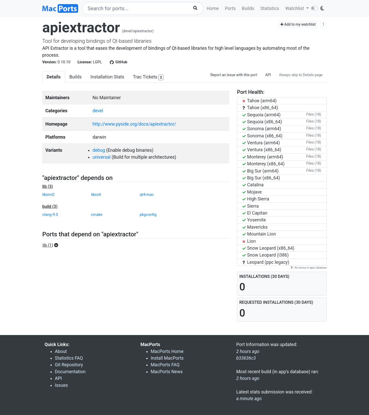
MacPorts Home (167, 351)
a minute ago (249, 398)
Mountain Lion (259, 234)
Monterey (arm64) (262, 156)
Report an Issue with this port (233, 75)
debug (99, 150)
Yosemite (254, 219)
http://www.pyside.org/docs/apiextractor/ (134, 124)
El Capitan (254, 213)
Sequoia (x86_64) (262, 121)
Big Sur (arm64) (260, 171)
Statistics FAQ (69, 358)
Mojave (252, 192)
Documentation (70, 371)
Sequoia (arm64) (261, 114)
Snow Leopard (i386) (265, 255)
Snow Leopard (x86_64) (268, 248)
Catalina (253, 184)
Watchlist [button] (295, 8)
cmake (96, 214)
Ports (230, 8)
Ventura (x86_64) (261, 149)
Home (213, 8)
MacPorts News (167, 371)
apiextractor (81, 27)
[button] (51, 245)
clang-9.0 (50, 214)
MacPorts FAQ (165, 364)
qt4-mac (147, 194)
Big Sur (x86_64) (261, 177)
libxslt (96, 194)
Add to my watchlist (298, 24)
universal (101, 157)
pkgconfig (148, 214)
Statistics (269, 8)
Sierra (250, 206)
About (61, 351)
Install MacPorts (167, 358)
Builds (248, 8)
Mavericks (255, 227)
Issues (61, 385)
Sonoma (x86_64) (262, 135)
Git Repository (69, 364)
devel (98, 110)
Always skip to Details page (301, 75)
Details (54, 76)
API (268, 75)
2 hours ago (247, 378)
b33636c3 (246, 358)
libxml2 (48, 194)
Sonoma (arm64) (261, 128)
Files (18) (313, 114)
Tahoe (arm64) (259, 100)
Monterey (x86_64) (263, 163)
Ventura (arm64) (261, 142)
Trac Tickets (148, 77)
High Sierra (255, 198)
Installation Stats (107, 76)
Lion (249, 241)
